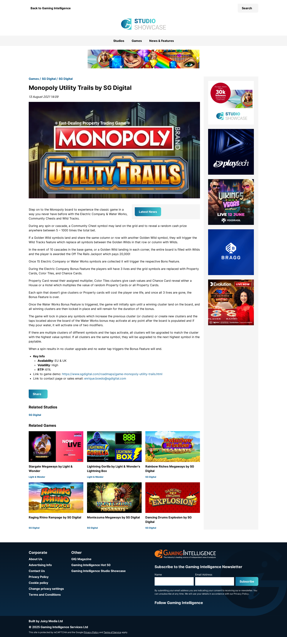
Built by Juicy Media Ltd (46, 621)
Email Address (203, 574)
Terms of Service (112, 632)
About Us (35, 559)
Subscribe (247, 581)
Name (158, 574)
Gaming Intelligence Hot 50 (91, 565)
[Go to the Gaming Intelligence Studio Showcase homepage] (143, 24)
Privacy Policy (39, 577)
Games (137, 41)
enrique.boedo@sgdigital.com (105, 378)
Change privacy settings (46, 589)
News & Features (161, 41)
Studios (118, 41)
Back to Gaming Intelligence (51, 8)
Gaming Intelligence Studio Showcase (98, 571)
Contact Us (37, 571)
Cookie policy (38, 583)
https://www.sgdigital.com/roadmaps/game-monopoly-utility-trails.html (112, 374)
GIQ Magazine (81, 559)
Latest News (148, 212)
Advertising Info (40, 565)
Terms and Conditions (45, 594)
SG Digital (49, 79)
